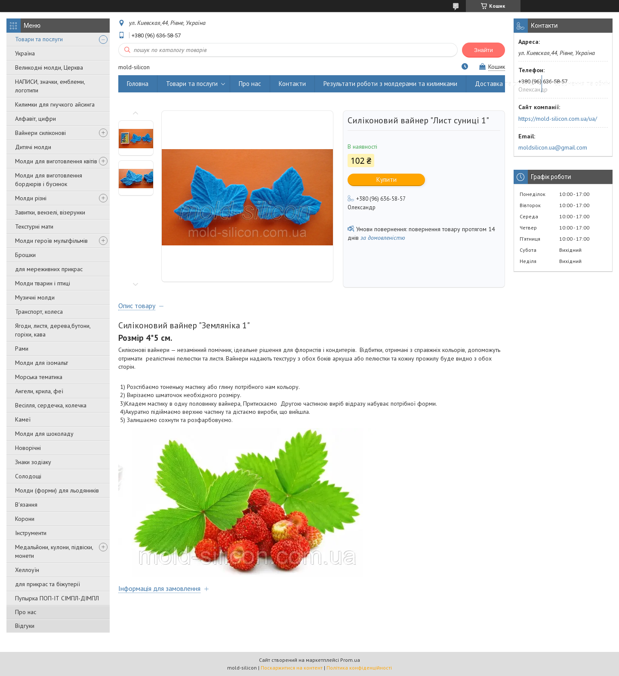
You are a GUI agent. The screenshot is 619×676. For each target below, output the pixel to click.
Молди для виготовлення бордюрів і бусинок (48, 179)
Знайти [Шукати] (483, 50)
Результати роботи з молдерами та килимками (390, 83)
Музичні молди (35, 297)
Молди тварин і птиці (42, 283)
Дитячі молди (33, 147)
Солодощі (28, 476)
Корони (24, 519)
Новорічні (28, 448)
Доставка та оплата (504, 83)
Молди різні (30, 198)
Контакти (292, 83)
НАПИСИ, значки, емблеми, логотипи (50, 86)
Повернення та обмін (580, 83)
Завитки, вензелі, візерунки (50, 212)
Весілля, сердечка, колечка (50, 405)
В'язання (26, 504)
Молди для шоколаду (44, 433)
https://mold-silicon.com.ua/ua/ (557, 118)
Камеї (23, 419)
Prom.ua (350, 660)
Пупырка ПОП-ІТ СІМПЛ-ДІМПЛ (57, 598)
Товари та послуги (39, 39)
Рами (21, 348)
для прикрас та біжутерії (47, 584)
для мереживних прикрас (49, 269)
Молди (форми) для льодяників (57, 490)
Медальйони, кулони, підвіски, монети (54, 551)
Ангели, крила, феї (39, 391)
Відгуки (24, 626)
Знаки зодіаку (33, 462)
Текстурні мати (34, 226)
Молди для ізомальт (41, 363)
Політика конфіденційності (359, 667)
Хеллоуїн (27, 570)
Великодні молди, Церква (49, 67)
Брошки (25, 255)
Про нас (25, 612)
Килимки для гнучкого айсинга (55, 104)
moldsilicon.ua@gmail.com (552, 147)
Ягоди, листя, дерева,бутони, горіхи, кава (52, 330)
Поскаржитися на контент (292, 667)
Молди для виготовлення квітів (56, 161)
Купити (386, 179)
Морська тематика (38, 377)
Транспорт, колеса (39, 311)
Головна (137, 83)
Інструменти (30, 533)
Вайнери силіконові (40, 133)
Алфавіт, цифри (35, 118)
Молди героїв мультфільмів (51, 241)
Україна (25, 53)
